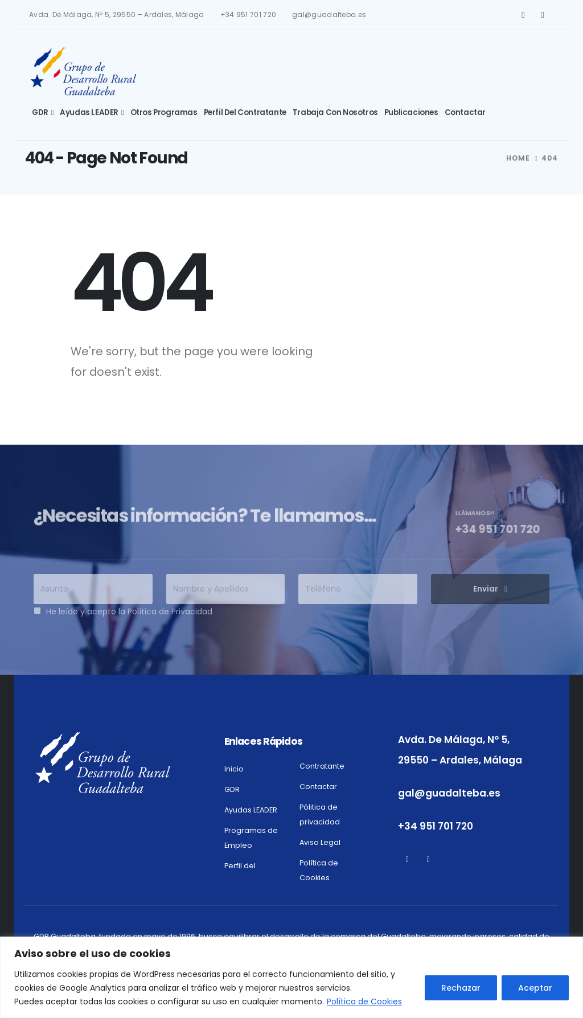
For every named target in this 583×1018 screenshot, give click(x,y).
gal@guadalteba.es (329, 14)
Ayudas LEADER (89, 112)
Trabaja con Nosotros (335, 112)
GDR (40, 112)
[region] (291, 977)
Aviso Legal (319, 842)
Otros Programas (164, 112)
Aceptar (535, 988)
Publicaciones (411, 112)
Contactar (465, 112)
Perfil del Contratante (245, 112)
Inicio (234, 769)
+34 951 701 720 (248, 14)
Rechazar (461, 988)
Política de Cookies (364, 1001)
